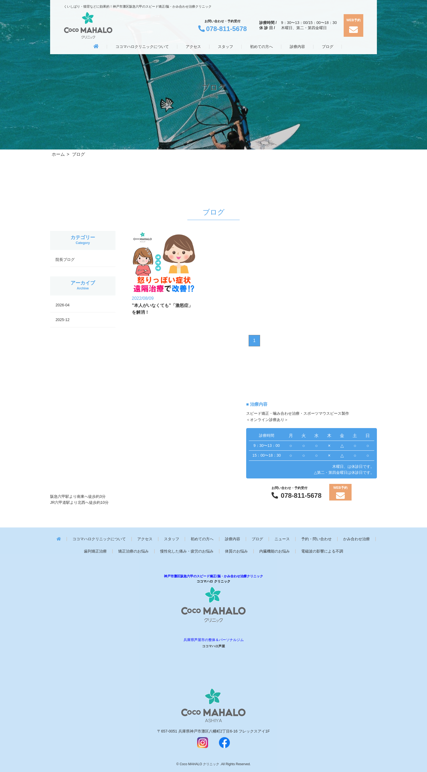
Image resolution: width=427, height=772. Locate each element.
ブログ (257, 539)
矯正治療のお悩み (133, 551)
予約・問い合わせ (316, 539)
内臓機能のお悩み (274, 551)
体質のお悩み (236, 551)
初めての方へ (202, 539)
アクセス (144, 539)
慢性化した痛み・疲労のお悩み (186, 551)
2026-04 (62, 305)
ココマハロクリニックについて (99, 539)
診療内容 (232, 539)
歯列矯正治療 (95, 551)
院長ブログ (65, 259)
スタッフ (171, 539)
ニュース (282, 539)
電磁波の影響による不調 (322, 551)
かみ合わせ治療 (356, 539)
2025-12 (62, 320)
